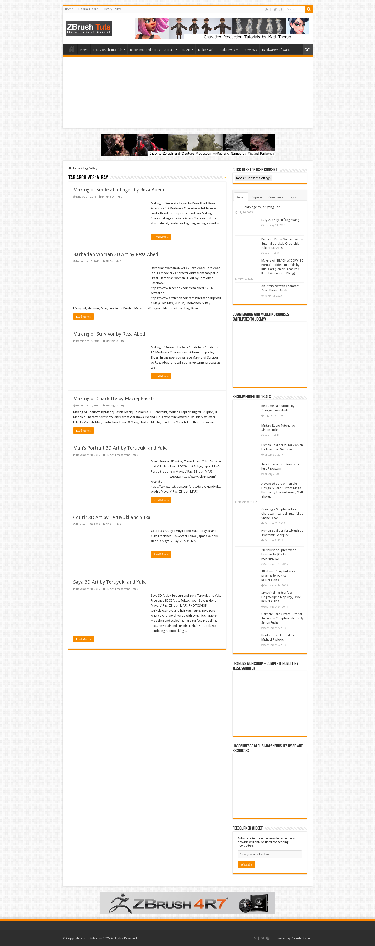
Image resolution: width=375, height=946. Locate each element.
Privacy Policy (112, 9)
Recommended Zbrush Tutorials (152, 49)
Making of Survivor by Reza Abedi (110, 334)
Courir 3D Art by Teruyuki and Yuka (111, 522)
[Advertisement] (188, 92)
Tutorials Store (88, 9)
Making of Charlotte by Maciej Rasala (114, 398)
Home (69, 9)
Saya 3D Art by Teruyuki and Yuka (110, 587)
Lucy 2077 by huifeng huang (280, 220)
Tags (292, 197)
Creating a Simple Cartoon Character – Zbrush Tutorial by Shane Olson (282, 513)
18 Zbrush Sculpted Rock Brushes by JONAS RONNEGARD (278, 576)
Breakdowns (226, 49)
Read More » (161, 237)
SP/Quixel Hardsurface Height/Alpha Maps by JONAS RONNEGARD (281, 597)
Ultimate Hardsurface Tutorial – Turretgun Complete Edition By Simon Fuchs (282, 618)
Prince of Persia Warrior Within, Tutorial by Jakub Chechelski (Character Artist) (282, 243)
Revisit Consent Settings (253, 178)
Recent (241, 197)
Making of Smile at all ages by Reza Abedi (118, 190)
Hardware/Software (276, 49)
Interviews (250, 49)
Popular (257, 197)
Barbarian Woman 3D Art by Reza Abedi (116, 254)
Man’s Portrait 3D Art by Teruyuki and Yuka (120, 453)
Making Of (205, 49)
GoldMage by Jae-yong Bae (261, 207)
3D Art (186, 49)
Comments (275, 197)
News (84, 49)
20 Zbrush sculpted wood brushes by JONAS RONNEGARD (279, 554)
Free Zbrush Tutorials (107, 49)
